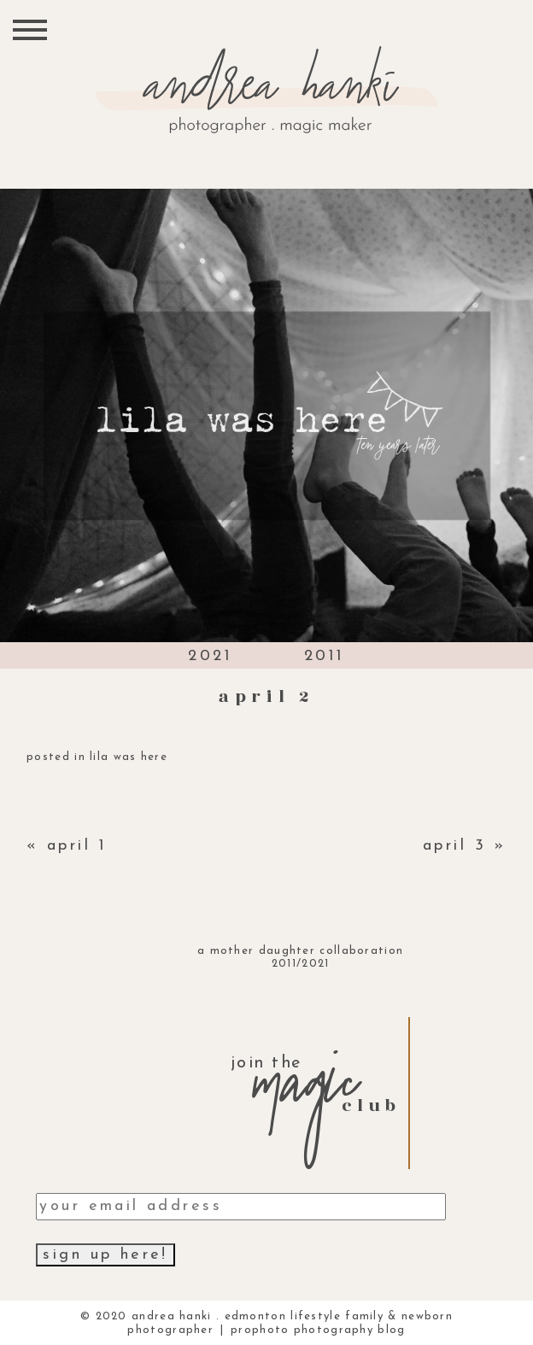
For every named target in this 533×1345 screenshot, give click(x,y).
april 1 (77, 846)
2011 (324, 656)
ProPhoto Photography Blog (318, 1330)
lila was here (128, 757)
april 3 (454, 846)
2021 (210, 656)
